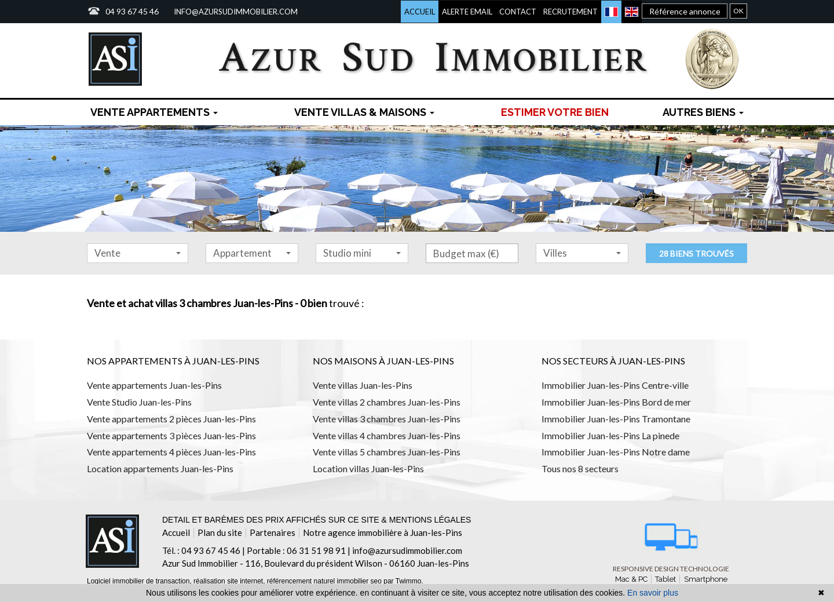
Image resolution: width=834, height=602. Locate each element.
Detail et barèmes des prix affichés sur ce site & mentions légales (316, 519)
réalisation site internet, (230, 581)
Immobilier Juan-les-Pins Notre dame (616, 451)
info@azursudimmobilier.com (236, 11)
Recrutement (570, 11)
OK (738, 10)
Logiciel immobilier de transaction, (140, 581)
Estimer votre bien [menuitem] (555, 112)
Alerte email (467, 11)
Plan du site (219, 532)
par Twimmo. (403, 581)
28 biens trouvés (696, 253)
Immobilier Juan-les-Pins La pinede (610, 435)
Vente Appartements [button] (154, 112)
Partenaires (272, 532)
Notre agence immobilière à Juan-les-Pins (382, 532)
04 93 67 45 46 (132, 11)
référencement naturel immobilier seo (325, 581)
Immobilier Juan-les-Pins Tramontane (616, 418)
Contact (517, 11)
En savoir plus (652, 592)
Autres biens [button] (703, 112)
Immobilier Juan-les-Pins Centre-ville (615, 385)
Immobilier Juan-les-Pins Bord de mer (616, 401)
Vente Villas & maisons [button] (364, 112)
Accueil (419, 11)
